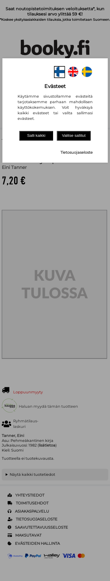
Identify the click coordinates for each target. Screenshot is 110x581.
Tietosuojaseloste (76, 152)
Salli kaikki (36, 135)
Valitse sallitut (74, 135)
